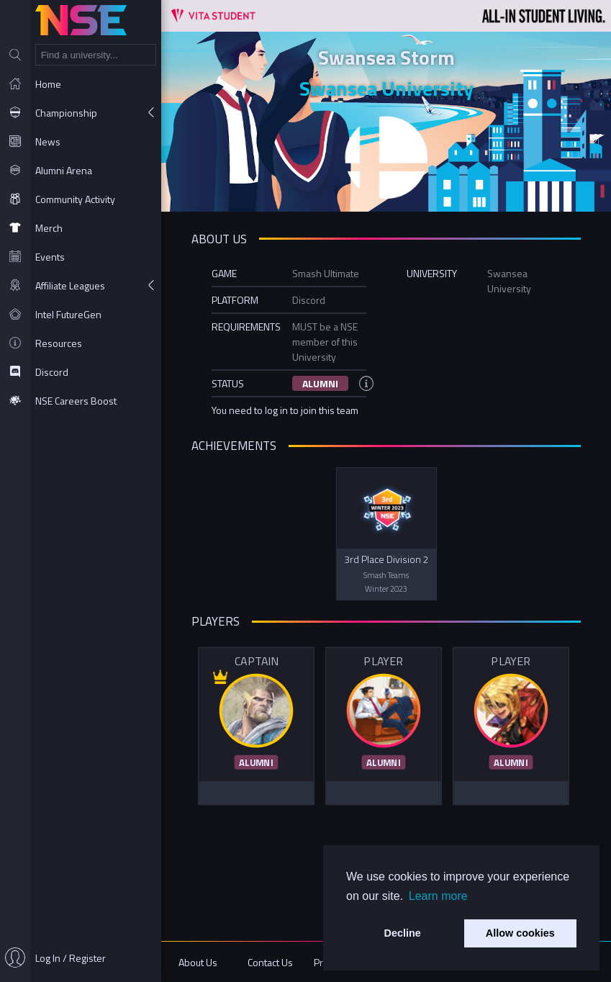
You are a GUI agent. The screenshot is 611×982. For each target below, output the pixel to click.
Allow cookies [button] (520, 933)
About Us (197, 962)
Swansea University (386, 88)
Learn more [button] (438, 896)
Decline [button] (402, 933)
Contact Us (270, 962)
